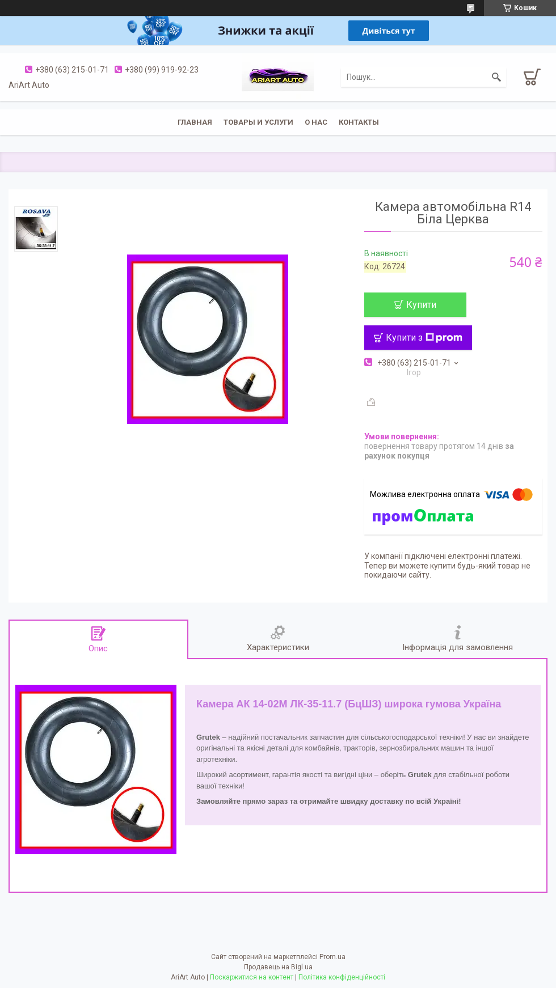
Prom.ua (332, 957)
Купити (421, 304)
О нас (316, 122)
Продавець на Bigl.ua (278, 967)
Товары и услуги (258, 122)
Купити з (424, 337)
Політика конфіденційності (341, 977)
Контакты (359, 122)
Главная (195, 122)
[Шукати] (496, 77)
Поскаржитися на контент (251, 977)
